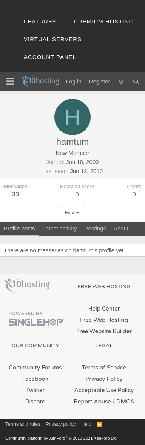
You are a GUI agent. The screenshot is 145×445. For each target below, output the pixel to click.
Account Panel (50, 57)
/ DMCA (123, 401)
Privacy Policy (103, 378)
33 (15, 194)
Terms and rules (22, 424)
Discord (35, 401)
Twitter (35, 390)
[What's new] (121, 81)
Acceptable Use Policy (104, 390)
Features (40, 21)
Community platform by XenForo (61, 438)
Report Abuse (92, 401)
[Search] (136, 81)
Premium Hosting (104, 21)
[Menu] (10, 81)
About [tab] (121, 228)
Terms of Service (104, 367)
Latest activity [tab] (60, 228)
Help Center (104, 308)
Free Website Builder (104, 331)
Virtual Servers (53, 39)
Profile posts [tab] (19, 228)
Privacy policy (61, 424)
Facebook (35, 378)
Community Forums (35, 367)
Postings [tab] (95, 228)
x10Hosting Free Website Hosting (27, 285)
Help (86, 424)
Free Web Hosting (104, 320)
